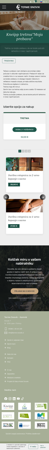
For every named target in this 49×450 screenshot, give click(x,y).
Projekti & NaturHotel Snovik (18, 381)
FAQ (8, 362)
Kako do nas (11, 354)
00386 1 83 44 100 (13, 328)
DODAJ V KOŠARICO (24, 130)
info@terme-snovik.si (14, 332)
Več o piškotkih (43, 446)
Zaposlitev (11, 374)
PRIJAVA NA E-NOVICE (24, 291)
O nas (9, 370)
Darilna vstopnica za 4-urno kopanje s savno (23, 218)
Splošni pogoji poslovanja (15, 434)
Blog (9, 348)
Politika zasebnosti (33, 434)
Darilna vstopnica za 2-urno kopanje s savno (23, 177)
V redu (33, 446)
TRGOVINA (9, 61)
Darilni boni (11, 344)
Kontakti (10, 358)
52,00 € (24, 137)
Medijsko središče (13, 378)
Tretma (24, 118)
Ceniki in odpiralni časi (15, 340)
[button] (43, 197)
